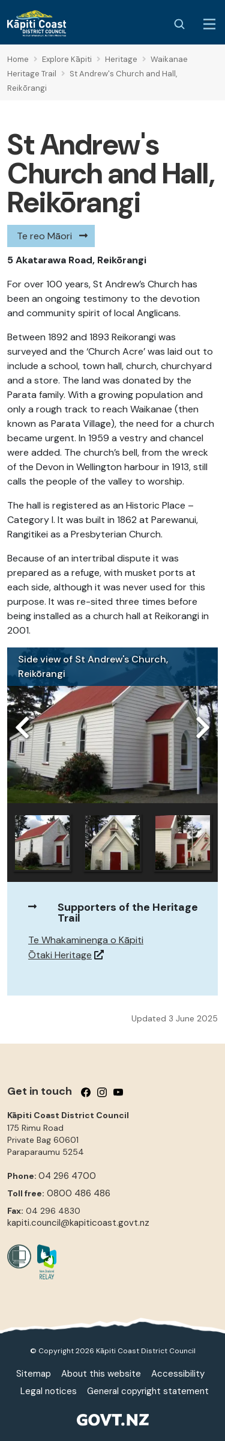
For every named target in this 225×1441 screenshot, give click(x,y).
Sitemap (33, 1374)
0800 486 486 (78, 1193)
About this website (101, 1374)
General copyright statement (148, 1391)
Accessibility (178, 1374)
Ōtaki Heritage (60, 955)
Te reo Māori (44, 236)
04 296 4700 (67, 1176)
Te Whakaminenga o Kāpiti (85, 940)
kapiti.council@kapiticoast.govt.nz (78, 1223)
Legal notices (48, 1391)
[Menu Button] (209, 24)
